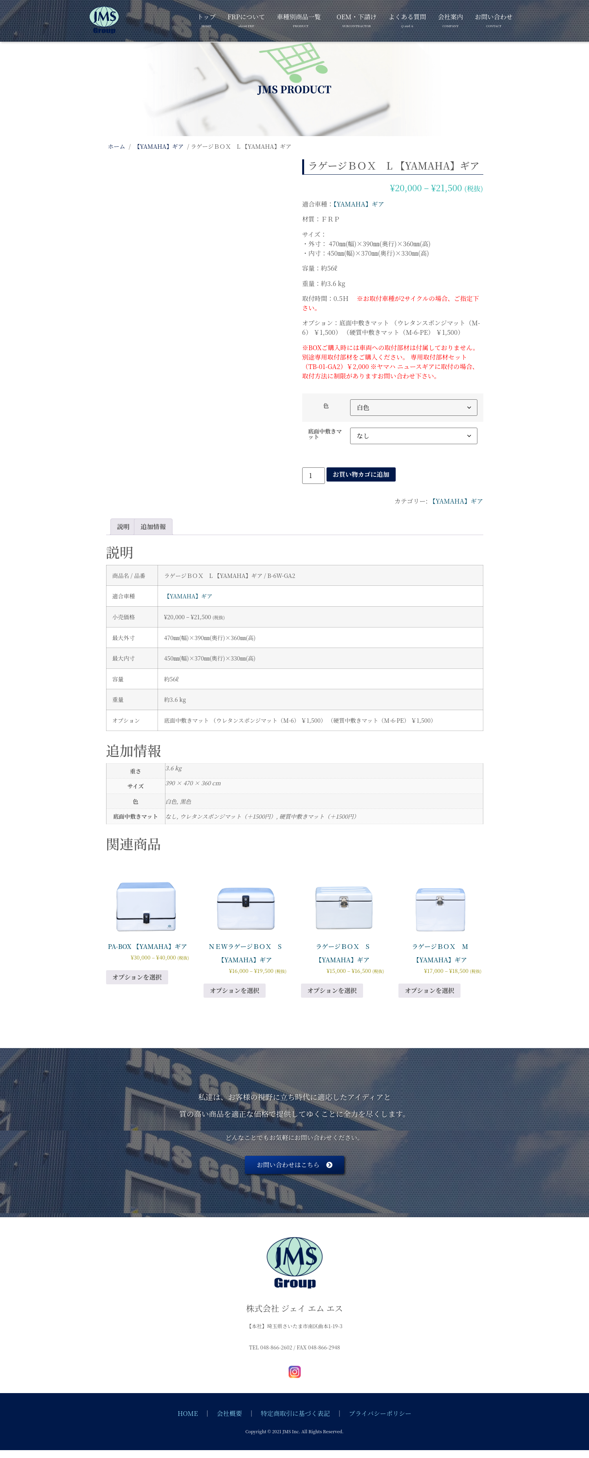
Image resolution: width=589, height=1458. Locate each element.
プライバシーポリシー (380, 1413)
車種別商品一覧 (299, 19)
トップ (206, 19)
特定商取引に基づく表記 (295, 1413)
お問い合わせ (493, 19)
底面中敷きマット (325, 434)
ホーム (116, 146)
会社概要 (229, 1413)
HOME (188, 1413)
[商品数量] (313, 475)
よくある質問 (407, 19)
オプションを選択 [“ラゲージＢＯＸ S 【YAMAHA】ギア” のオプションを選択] (332, 990)
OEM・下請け (356, 19)
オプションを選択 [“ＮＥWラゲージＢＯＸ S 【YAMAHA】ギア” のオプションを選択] (235, 990)
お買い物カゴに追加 (361, 474)
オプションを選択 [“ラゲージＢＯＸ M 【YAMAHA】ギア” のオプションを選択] (430, 990)
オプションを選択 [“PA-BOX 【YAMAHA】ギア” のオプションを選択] (137, 977)
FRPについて (246, 19)
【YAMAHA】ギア (158, 146)
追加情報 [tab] (153, 526)
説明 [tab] (123, 526)
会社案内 (450, 19)
